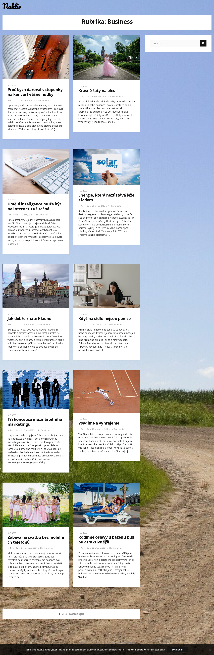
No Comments (42, 100)
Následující (76, 614)
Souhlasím (177, 649)
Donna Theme (102, 642)
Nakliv (12, 6)
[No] (209, 649)
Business (12, 85)
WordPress (130, 642)
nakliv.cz (14, 100)
